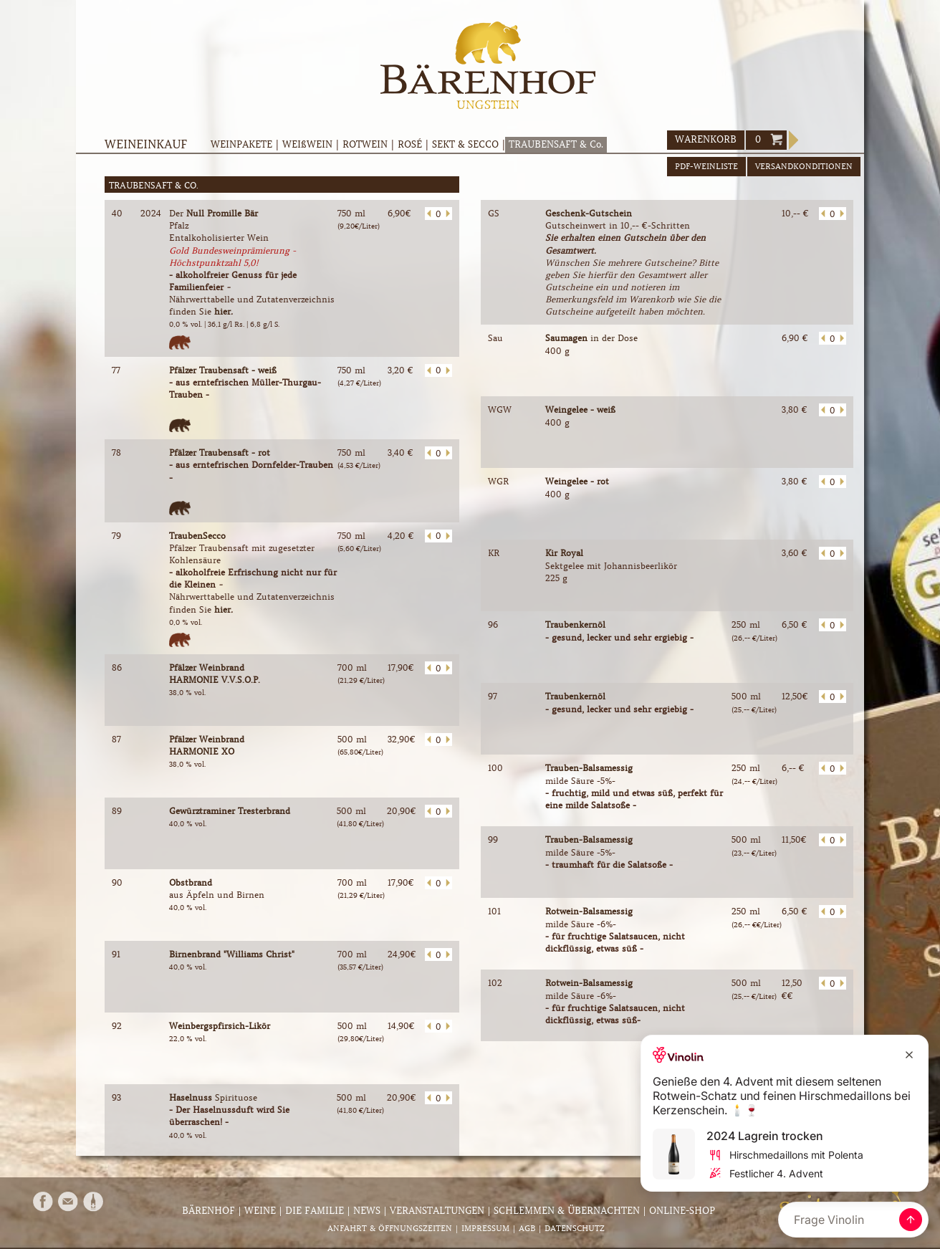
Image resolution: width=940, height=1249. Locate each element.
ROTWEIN (365, 144)
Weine (260, 1211)
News (366, 1211)
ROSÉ (410, 144)
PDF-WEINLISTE (706, 166)
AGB (527, 1228)
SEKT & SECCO (465, 144)
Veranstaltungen (437, 1211)
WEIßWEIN (307, 144)
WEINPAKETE (241, 144)
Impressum (485, 1228)
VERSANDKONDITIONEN (804, 166)
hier (222, 311)
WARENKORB (706, 139)
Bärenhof (208, 1211)
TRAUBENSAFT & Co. (556, 144)
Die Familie (314, 1211)
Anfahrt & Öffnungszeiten (389, 1228)
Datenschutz (575, 1228)
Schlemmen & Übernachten (567, 1211)
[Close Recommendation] (909, 1055)
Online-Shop (682, 1211)
